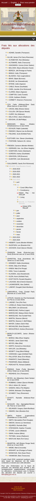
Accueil (4, 3)
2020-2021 (16, 174)
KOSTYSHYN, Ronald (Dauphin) (20, 279)
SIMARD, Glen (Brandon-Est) (19, 411)
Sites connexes (18, 490)
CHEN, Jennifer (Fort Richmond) (20, 89)
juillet (18, 213)
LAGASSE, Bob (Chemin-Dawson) (20, 282)
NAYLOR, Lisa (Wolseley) (17, 348)
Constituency (24, 190)
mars (18, 234)
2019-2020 (16, 171)
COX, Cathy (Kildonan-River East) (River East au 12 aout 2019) (20, 105)
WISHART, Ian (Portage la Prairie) (20, 450)
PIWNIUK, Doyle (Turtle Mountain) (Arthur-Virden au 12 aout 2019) (20, 370)
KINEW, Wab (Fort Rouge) (18, 268)
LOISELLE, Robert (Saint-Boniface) (21, 305)
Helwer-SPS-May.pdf (27, 207)
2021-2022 (16, 177)
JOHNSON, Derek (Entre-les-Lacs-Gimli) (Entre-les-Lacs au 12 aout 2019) (20, 253)
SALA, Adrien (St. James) (17, 385)
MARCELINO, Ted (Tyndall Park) (20, 316)
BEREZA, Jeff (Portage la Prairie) (20, 70)
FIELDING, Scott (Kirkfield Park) (20, 134)
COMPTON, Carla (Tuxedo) (18, 94)
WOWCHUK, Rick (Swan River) (19, 453)
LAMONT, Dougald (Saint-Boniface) (21, 287)
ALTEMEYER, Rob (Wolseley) (19, 60)
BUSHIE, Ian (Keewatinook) (18, 81)
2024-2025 (16, 240)
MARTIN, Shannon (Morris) (18, 318)
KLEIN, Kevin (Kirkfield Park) (19, 276)
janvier (19, 229)
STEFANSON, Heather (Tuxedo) (20, 428)
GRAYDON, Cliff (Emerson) (18, 156)
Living (22, 197)
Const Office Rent (26, 187)
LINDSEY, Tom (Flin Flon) (17, 302)
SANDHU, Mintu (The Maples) (19, 388)
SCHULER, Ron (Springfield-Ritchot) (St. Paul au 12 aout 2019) (20, 405)
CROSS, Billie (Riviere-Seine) (19, 109)
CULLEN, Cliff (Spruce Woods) (19, 111)
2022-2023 (16, 179)
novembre (20, 224)
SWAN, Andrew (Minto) (17, 433)
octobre (19, 221)
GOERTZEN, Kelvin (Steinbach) (20, 151)
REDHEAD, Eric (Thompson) (19, 373)
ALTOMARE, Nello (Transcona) (19, 62)
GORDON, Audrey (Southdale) (19, 153)
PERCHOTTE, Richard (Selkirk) (20, 364)
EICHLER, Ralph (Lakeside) (18, 128)
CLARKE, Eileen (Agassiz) (18, 92)
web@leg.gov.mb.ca (26, 497)
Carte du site (18, 487)
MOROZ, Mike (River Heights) (19, 338)
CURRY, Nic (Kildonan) (17, 114)
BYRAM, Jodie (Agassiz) (17, 84)
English (14, 3)
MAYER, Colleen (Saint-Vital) (19, 324)
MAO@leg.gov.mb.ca (9, 474)
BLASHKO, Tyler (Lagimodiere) (19, 76)
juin (18, 210)
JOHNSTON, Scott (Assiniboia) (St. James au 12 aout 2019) (20, 259)
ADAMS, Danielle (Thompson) (19, 53)
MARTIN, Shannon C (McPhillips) (20, 321)
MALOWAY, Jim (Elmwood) (18, 308)
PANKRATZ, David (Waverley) (19, 359)
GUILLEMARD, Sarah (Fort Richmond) (20, 163)
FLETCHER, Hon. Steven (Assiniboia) (20, 138)
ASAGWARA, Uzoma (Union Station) (21, 65)
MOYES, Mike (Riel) (16, 343)
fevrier (19, 232)
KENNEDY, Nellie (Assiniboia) (19, 263)
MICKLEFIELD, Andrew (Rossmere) (21, 329)
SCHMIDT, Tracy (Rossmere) (19, 393)
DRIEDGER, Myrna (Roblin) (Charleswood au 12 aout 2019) (20, 125)
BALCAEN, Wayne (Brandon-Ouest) (21, 68)
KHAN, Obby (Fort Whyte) (18, 266)
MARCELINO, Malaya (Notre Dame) (21, 313)
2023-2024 (16, 237)
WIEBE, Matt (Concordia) (17, 448)
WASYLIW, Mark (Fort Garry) (19, 439)
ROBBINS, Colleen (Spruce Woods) (21, 382)
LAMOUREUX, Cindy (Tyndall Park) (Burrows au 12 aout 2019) (20, 292)
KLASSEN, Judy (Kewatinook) (19, 274)
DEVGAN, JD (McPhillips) (17, 119)
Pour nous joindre (27, 3)
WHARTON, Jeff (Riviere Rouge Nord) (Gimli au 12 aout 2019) (20, 444)
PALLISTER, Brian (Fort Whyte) (19, 356)
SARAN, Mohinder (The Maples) (20, 390)
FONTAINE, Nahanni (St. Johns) (20, 141)
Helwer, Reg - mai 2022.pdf (26, 193)
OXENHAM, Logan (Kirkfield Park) (20, 354)
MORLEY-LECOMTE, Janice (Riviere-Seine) (20, 334)
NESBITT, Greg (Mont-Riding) (19, 351)
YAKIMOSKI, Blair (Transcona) (19, 456)
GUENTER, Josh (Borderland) (19, 159)
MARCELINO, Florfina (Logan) (19, 310)
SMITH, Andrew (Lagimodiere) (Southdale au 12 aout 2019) (20, 416)
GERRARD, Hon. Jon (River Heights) (21, 148)
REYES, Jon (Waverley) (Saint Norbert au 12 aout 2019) (20, 379)
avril (18, 182)
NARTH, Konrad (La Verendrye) (20, 346)
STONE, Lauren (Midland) (18, 431)
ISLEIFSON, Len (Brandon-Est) (19, 245)
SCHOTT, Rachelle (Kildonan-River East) (20, 398)
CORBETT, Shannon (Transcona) (20, 100)
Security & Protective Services (26, 202)
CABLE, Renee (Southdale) (18, 86)
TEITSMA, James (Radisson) (19, 436)
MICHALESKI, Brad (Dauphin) (19, 326)
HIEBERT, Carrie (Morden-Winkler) (21, 242)
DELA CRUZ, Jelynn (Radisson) (20, 117)
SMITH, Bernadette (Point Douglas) (21, 420)
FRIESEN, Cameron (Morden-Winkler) (20, 145)
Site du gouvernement (18, 488)
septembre (20, 218)
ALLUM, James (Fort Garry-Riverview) (20, 57)
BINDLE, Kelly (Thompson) (18, 73)
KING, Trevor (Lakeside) (17, 271)
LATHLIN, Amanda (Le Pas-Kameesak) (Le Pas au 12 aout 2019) (20, 299)
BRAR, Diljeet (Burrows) (17, 78)
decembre (20, 226)
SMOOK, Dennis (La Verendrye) (20, 423)
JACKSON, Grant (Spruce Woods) (20, 248)
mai (18, 185)
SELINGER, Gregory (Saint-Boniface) (21, 408)
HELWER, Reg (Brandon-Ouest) (20, 166)
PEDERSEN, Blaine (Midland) (19, 362)
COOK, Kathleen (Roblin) (17, 97)
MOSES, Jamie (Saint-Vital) (18, 340)
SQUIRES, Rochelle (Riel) (18, 425)
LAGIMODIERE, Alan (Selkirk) (19, 284)
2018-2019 (16, 169)
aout (18, 216)
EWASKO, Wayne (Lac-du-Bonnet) (21, 131)
